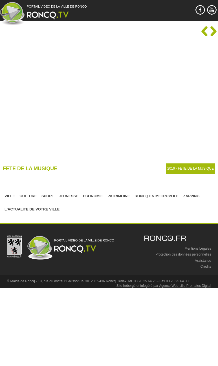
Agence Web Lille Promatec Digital (185, 286)
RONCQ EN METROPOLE (157, 196)
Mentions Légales (198, 248)
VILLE (10, 196)
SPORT (47, 196)
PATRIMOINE (118, 196)
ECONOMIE (93, 196)
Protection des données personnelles (183, 254)
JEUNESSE (68, 196)
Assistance (203, 261)
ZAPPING (191, 196)
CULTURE (28, 196)
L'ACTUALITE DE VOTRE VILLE (32, 209)
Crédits (206, 267)
